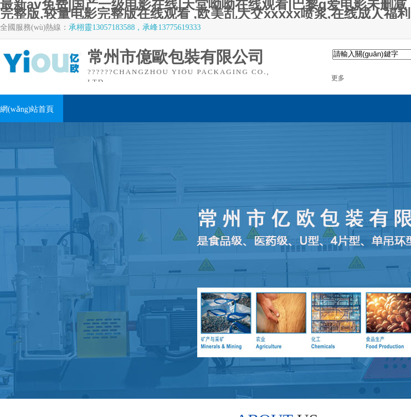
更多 (338, 78)
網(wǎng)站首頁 (27, 109)
